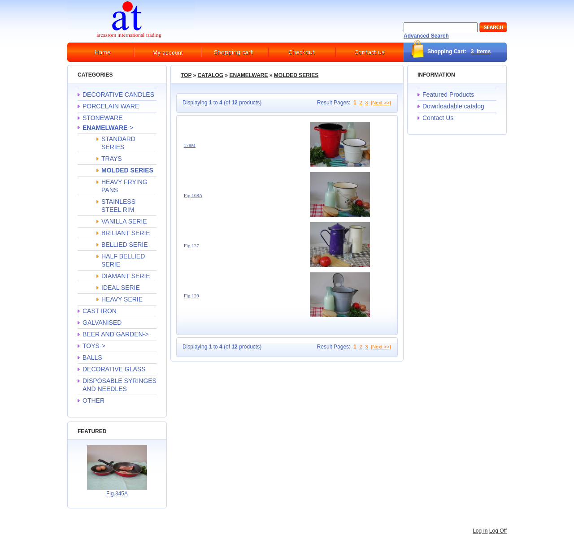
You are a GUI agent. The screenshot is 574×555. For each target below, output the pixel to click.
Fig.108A (193, 195)
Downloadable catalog (453, 106)
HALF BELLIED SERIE (123, 260)
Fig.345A (117, 493)
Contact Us (437, 117)
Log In (480, 531)
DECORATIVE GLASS (114, 369)
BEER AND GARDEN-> (115, 334)
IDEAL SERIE (120, 287)
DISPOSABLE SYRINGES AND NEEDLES (120, 384)
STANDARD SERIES (118, 143)
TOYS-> (94, 345)
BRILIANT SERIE (125, 233)
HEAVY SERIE (122, 299)
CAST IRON (100, 310)
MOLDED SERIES (296, 75)
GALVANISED (102, 322)
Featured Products (448, 94)
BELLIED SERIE (124, 244)
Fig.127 (191, 245)
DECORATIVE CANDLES (118, 94)
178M (190, 145)
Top (186, 75)
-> (108, 127)
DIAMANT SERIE (125, 276)
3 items (481, 51)
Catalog (211, 75)
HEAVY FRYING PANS (124, 186)
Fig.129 (191, 295)
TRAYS (111, 158)
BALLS (92, 357)
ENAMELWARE (248, 75)
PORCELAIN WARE (111, 106)
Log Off (498, 531)
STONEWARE (102, 117)
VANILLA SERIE (124, 221)
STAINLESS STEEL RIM (118, 205)
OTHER (93, 400)
